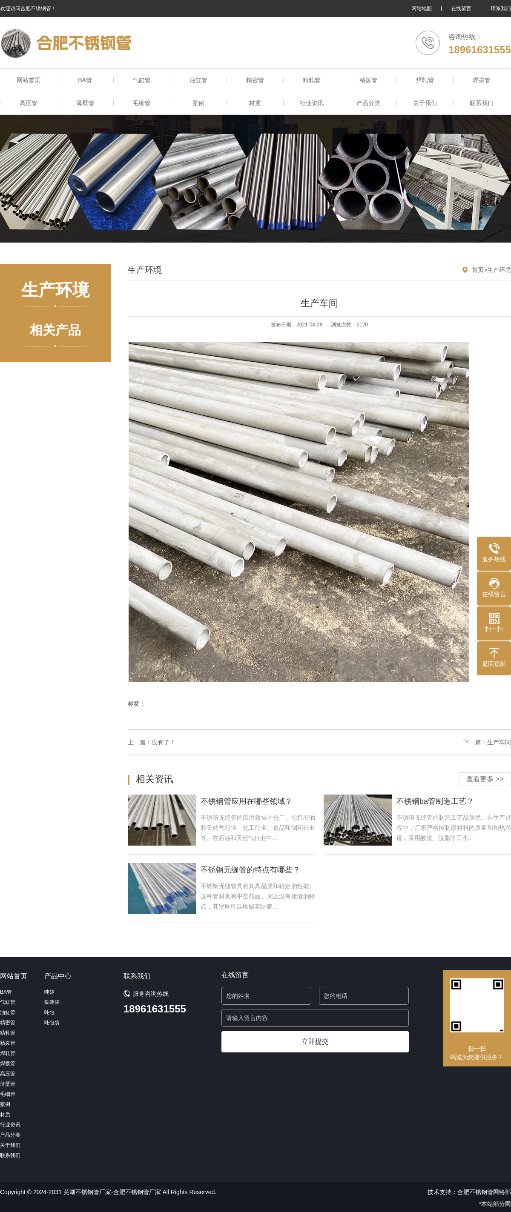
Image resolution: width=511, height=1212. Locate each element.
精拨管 (368, 80)
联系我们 (501, 8)
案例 (198, 103)
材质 (255, 103)
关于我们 (425, 103)
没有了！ (163, 742)
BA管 (85, 80)
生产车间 (499, 742)
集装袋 (52, 1002)
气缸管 (142, 80)
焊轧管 (425, 80)
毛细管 (142, 103)
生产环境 (499, 269)
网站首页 (28, 80)
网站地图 (421, 8)
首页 (478, 269)
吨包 (49, 1012)
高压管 (28, 103)
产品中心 (58, 976)
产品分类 (368, 103)
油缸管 (198, 80)
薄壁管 (85, 103)
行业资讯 (312, 103)
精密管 (255, 80)
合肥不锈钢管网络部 (484, 1192)
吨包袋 (52, 1023)
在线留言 (461, 8)
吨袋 (49, 992)
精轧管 (312, 80)
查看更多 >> (484, 779)
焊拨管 (482, 80)
